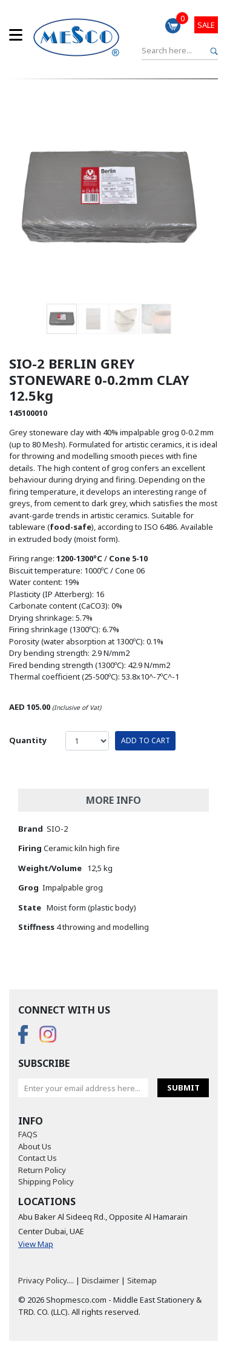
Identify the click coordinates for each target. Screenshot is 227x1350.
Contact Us (37, 1157)
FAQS (28, 1134)
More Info (113, 800)
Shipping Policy (46, 1181)
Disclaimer (100, 1280)
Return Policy (42, 1170)
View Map (35, 1243)
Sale (206, 24)
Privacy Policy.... (46, 1280)
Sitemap (142, 1280)
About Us (34, 1146)
